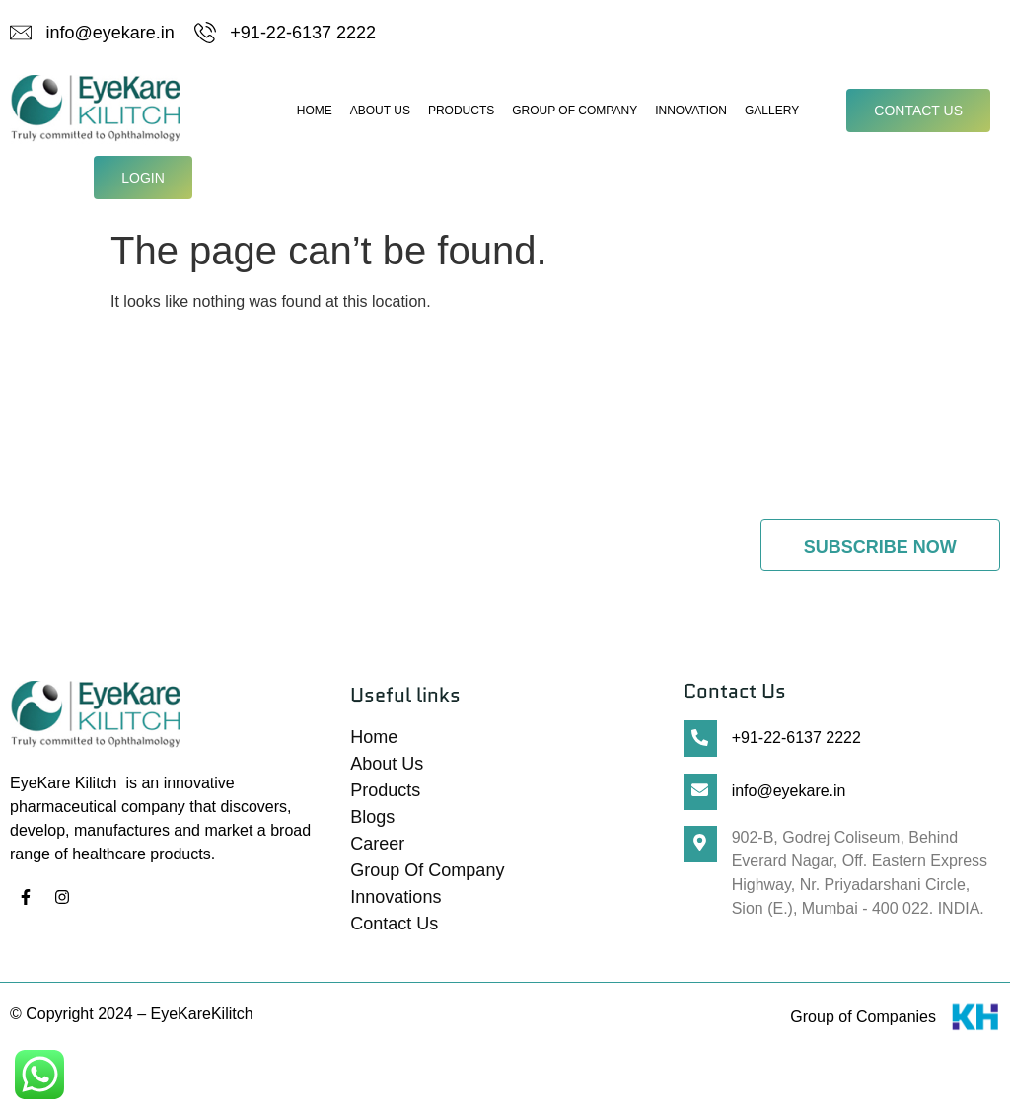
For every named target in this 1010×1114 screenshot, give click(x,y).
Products (461, 114)
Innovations (395, 902)
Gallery (772, 114)
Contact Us (394, 928)
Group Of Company (574, 114)
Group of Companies (863, 1021)
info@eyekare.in (789, 794)
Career (377, 848)
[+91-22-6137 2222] (700, 743)
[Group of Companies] (975, 1026)
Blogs (372, 822)
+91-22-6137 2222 (796, 742)
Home (314, 114)
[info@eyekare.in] (700, 796)
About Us (380, 114)
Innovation (691, 114)
